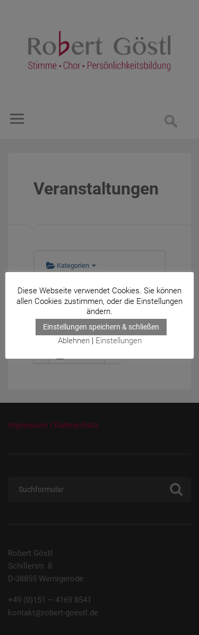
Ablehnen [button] (74, 340)
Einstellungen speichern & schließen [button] (101, 327)
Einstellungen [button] (119, 340)
